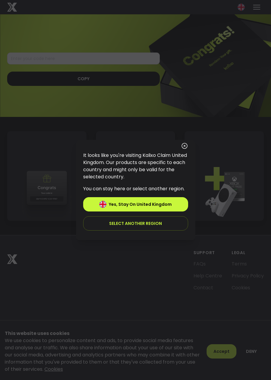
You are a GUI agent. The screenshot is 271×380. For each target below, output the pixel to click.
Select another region (135, 223)
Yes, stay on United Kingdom (135, 204)
